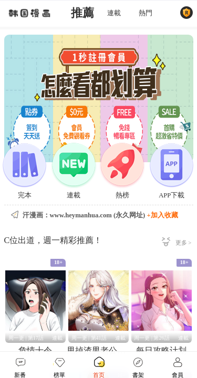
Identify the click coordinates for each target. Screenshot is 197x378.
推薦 (82, 13)
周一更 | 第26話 (151, 338)
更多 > (183, 242)
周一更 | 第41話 (89, 338)
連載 (114, 13)
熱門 (145, 13)
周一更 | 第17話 (26, 338)
